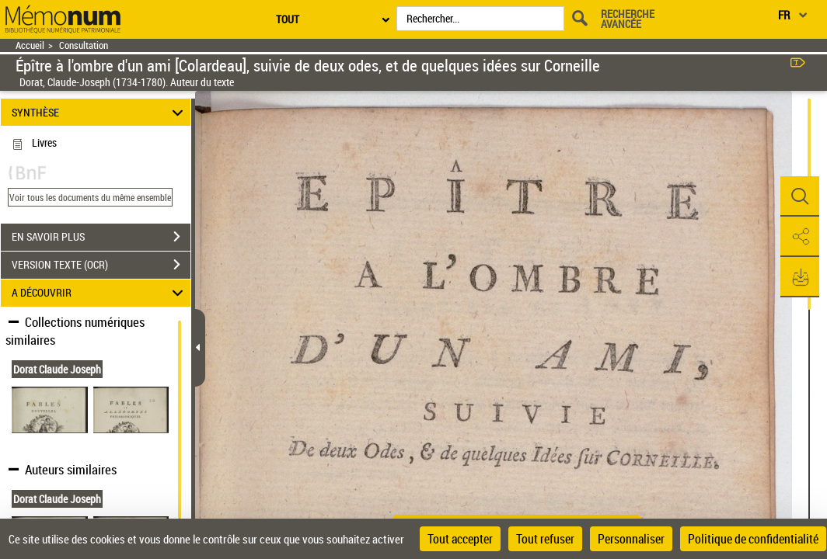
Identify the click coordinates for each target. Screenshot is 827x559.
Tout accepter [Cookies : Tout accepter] (460, 538)
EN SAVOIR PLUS (101, 237)
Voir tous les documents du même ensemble (90, 197)
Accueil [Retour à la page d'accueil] (30, 45)
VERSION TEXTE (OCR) (101, 265)
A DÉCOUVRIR (100, 293)
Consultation (83, 45)
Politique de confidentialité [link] (753, 538)
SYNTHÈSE (100, 112)
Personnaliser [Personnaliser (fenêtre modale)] (631, 538)
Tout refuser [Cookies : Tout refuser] (545, 538)
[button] (799, 196)
